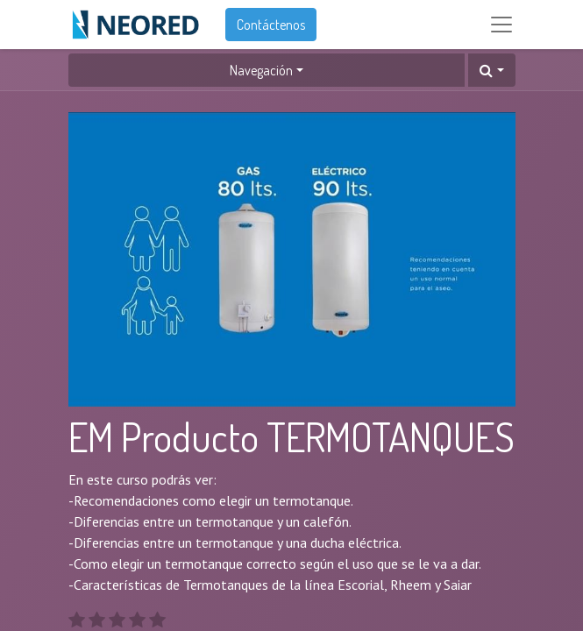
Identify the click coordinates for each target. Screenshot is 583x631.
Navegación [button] (261, 70)
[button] (491, 70)
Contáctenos (271, 24)
